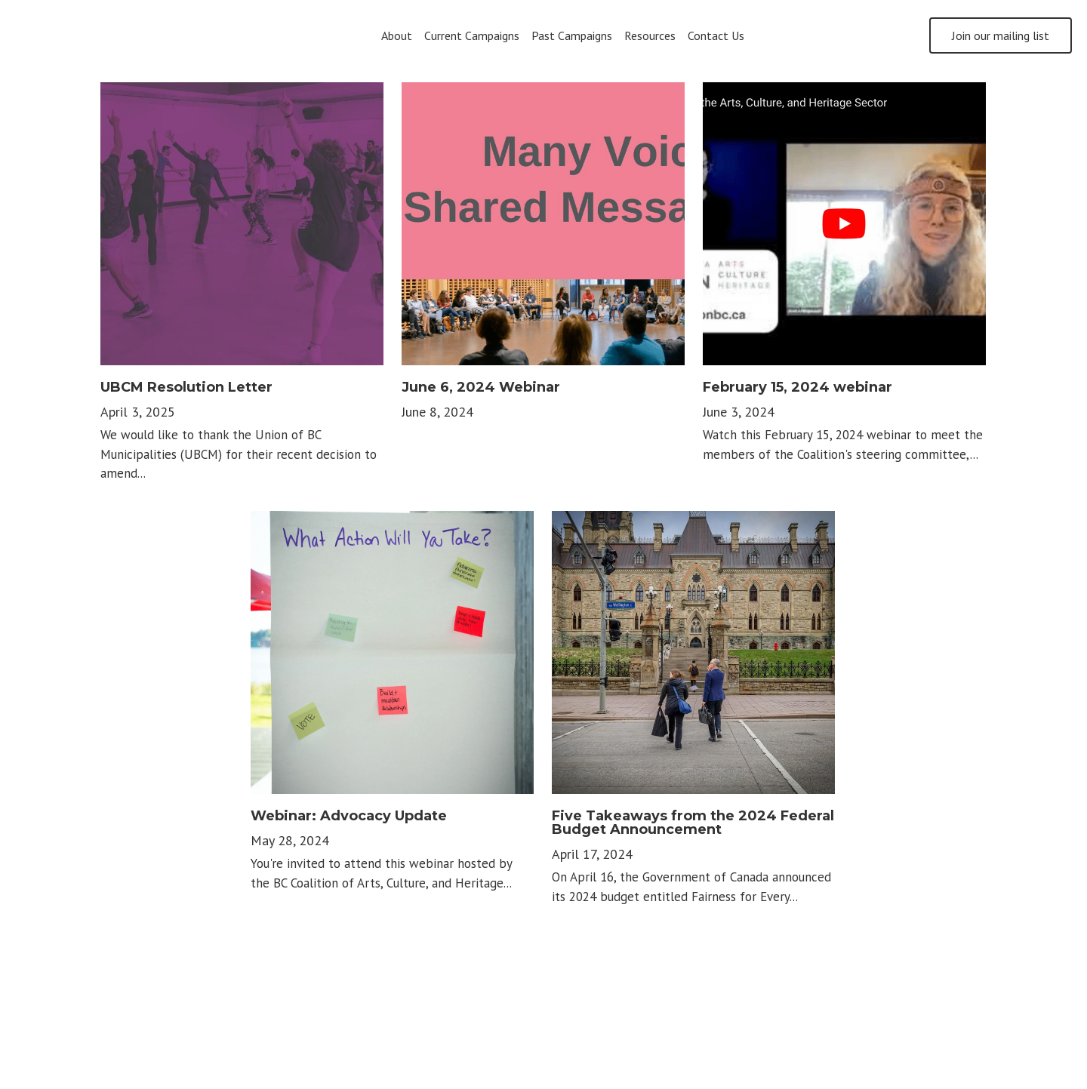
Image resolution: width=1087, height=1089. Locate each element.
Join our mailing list (1000, 35)
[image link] (105, 34)
